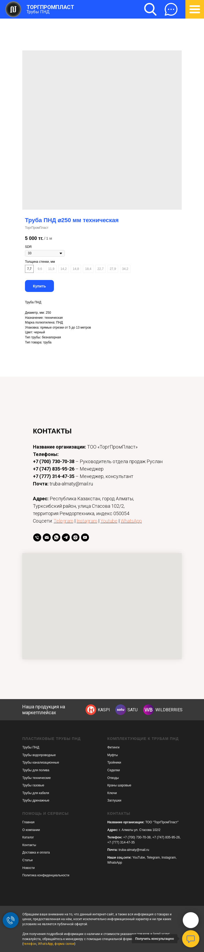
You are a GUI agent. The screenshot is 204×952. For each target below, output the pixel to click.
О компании (31, 830)
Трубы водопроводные (39, 755)
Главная (28, 822)
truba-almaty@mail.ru (134, 850)
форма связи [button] (64, 944)
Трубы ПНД (38, 11)
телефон (29, 944)
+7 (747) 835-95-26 (53, 469)
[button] (171, 9)
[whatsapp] (56, 537)
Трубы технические (36, 778)
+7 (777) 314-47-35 (53, 476)
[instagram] (75, 537)
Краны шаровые (119, 785)
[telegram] (66, 537)
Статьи (27, 860)
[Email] (47, 537)
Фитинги (113, 747)
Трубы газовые (33, 785)
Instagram (86, 521)
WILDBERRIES (168, 709)
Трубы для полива (35, 770)
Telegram (63, 521)
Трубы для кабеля (35, 793)
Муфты (112, 755)
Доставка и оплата (36, 852)
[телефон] (37, 537)
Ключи (112, 793)
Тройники (114, 762)
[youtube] (85, 537)
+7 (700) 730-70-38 (53, 461)
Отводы (113, 778)
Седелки (113, 770)
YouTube (139, 857)
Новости (28, 868)
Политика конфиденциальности (45, 875)
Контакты (29, 845)
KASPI (104, 709)
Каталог (28, 837)
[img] (91, 709)
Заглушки (114, 800)
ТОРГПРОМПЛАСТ (50, 7)
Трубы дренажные (35, 800)
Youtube (108, 521)
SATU (133, 709)
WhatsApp (131, 521)
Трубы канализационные (40, 762)
